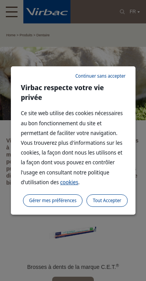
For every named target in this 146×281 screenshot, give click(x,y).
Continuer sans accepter (100, 76)
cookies (69, 182)
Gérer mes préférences (53, 200)
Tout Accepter (107, 200)
